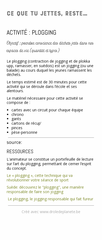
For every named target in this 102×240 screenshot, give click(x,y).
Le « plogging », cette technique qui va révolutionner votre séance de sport (40, 177)
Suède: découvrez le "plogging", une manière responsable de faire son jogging (45, 189)
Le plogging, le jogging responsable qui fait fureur (50, 198)
